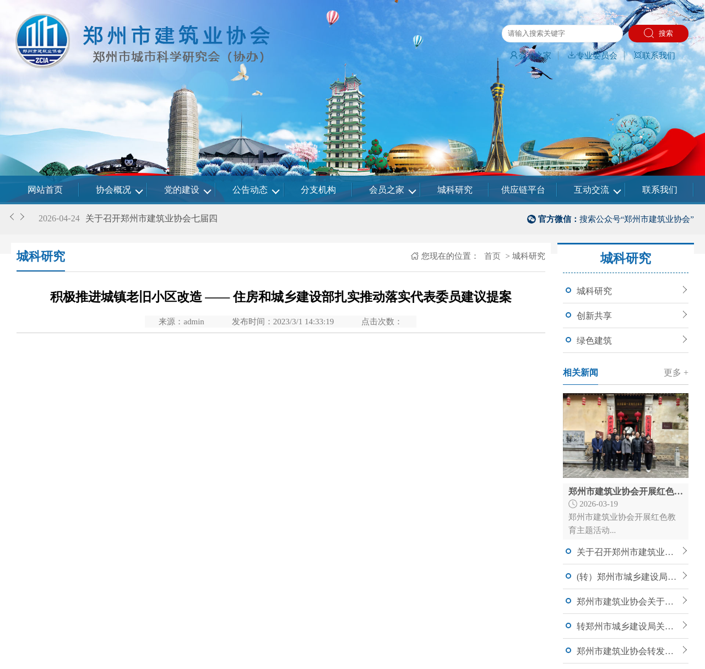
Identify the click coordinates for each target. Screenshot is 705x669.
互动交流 (591, 189)
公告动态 (250, 189)
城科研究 (455, 189)
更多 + (676, 372)
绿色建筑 (594, 340)
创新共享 (594, 315)
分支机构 (318, 189)
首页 (491, 256)
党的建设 (181, 189)
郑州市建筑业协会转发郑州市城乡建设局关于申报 (628, 651)
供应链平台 (523, 189)
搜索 (658, 33)
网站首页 (45, 189)
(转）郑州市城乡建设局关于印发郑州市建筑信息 (628, 576)
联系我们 (654, 55)
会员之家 (530, 55)
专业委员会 (592, 55)
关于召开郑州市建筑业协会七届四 (151, 218)
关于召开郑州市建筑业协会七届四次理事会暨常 (628, 552)
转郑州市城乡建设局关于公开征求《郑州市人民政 (628, 626)
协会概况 (113, 189)
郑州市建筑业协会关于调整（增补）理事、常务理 (628, 601)
